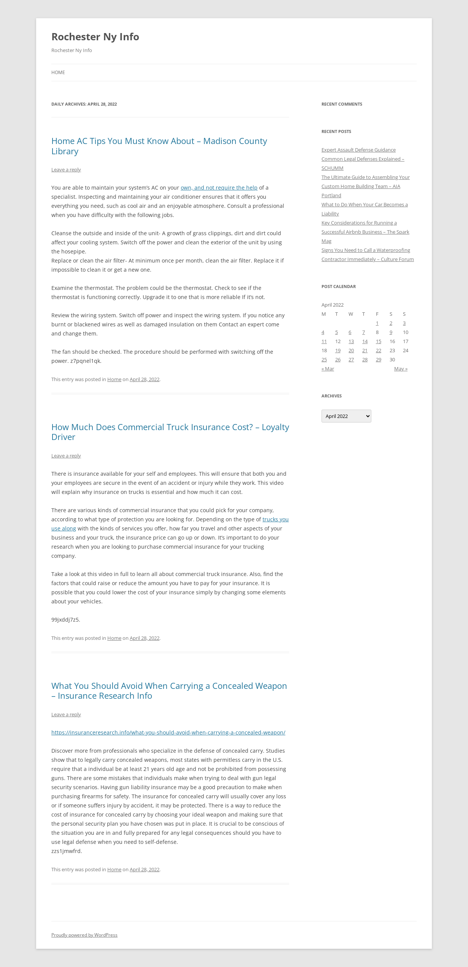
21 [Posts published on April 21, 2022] (365, 350)
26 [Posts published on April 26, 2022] (338, 359)
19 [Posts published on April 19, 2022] (338, 350)
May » (401, 368)
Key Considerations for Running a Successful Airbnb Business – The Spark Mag (365, 231)
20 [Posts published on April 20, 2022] (351, 350)
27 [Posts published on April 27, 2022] (351, 359)
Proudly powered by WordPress (84, 935)
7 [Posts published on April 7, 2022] (363, 332)
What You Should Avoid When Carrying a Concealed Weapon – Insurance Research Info (169, 690)
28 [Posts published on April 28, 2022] (365, 359)
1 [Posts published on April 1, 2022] (377, 323)
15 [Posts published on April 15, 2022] (378, 341)
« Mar (328, 368)
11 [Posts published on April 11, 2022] (324, 341)
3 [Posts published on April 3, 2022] (404, 323)
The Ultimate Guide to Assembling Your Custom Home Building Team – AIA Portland (366, 186)
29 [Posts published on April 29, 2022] (378, 359)
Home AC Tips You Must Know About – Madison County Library (159, 145)
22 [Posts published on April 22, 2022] (378, 350)
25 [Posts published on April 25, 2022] (324, 359)
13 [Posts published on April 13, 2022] (351, 341)
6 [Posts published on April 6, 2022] (350, 332)
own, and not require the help (219, 187)
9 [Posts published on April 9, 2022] (391, 332)
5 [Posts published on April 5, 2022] (336, 332)
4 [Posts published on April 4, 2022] (323, 332)
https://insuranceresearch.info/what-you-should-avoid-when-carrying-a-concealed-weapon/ (168, 732)
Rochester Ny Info (95, 36)
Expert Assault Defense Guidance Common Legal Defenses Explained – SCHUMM (363, 158)
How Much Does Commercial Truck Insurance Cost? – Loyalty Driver (170, 431)
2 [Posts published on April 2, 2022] (391, 323)
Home (58, 72)
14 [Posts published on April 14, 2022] (365, 341)
